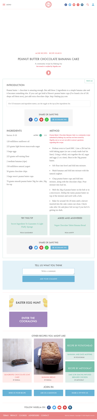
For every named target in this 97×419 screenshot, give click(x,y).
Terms (6, 415)
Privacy (13, 415)
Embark (72, 415)
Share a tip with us (80, 393)
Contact (45, 415)
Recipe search (55, 53)
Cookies (23, 415)
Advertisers (34, 415)
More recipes (41, 53)
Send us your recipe (17, 393)
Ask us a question (48, 393)
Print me (89, 81)
